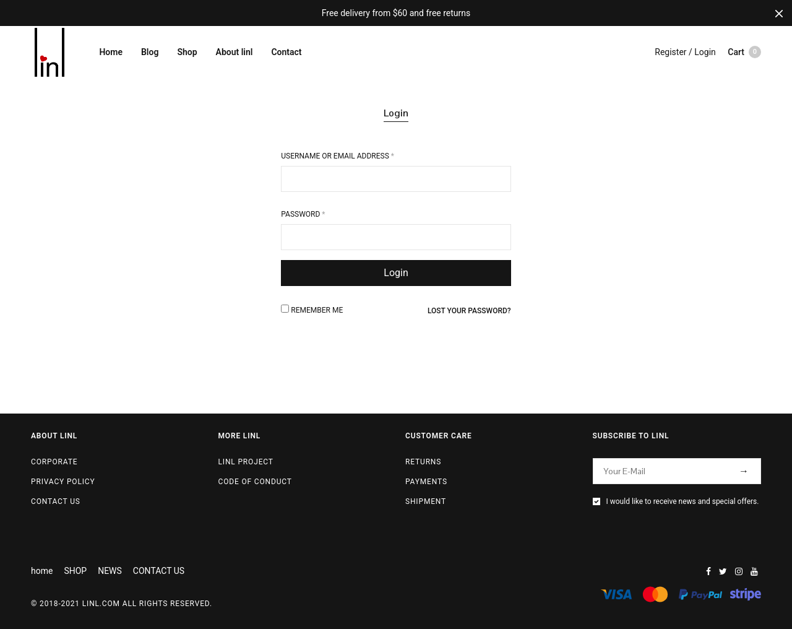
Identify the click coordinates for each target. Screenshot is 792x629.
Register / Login (685, 52)
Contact (286, 52)
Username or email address (337, 156)
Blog (149, 52)
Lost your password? (469, 310)
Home (111, 52)
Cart (744, 52)
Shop (187, 52)
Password (303, 214)
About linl (234, 52)
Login (396, 112)
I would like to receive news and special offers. (682, 501)
